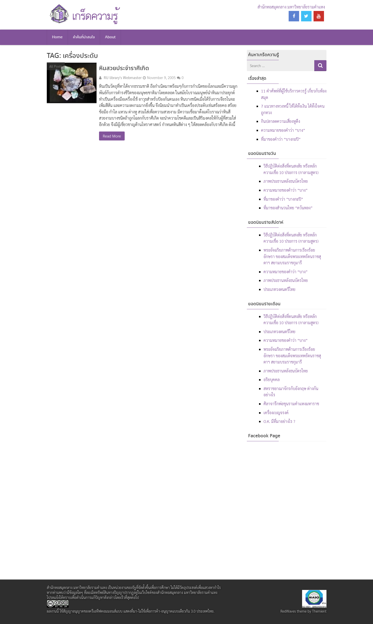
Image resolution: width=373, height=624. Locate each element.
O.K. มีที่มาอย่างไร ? (279, 421)
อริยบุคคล (272, 379)
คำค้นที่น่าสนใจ (84, 37)
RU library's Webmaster (123, 77)
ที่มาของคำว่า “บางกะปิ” (281, 139)
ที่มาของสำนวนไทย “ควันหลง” (288, 207)
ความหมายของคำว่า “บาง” (283, 130)
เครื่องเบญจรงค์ (276, 412)
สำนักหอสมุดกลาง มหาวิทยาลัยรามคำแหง (291, 6)
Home (57, 37)
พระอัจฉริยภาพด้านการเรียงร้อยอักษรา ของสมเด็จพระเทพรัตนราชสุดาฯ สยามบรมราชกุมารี (292, 256)
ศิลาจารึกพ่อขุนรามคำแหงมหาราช (291, 403)
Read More (112, 135)
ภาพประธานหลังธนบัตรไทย (286, 181)
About (110, 37)
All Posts (55, 66)
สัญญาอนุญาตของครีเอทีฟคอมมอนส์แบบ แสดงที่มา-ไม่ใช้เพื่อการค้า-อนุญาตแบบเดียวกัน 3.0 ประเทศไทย (138, 611)
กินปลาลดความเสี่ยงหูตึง (280, 121)
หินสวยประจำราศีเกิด (124, 68)
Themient (319, 611)
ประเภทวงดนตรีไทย (279, 289)
